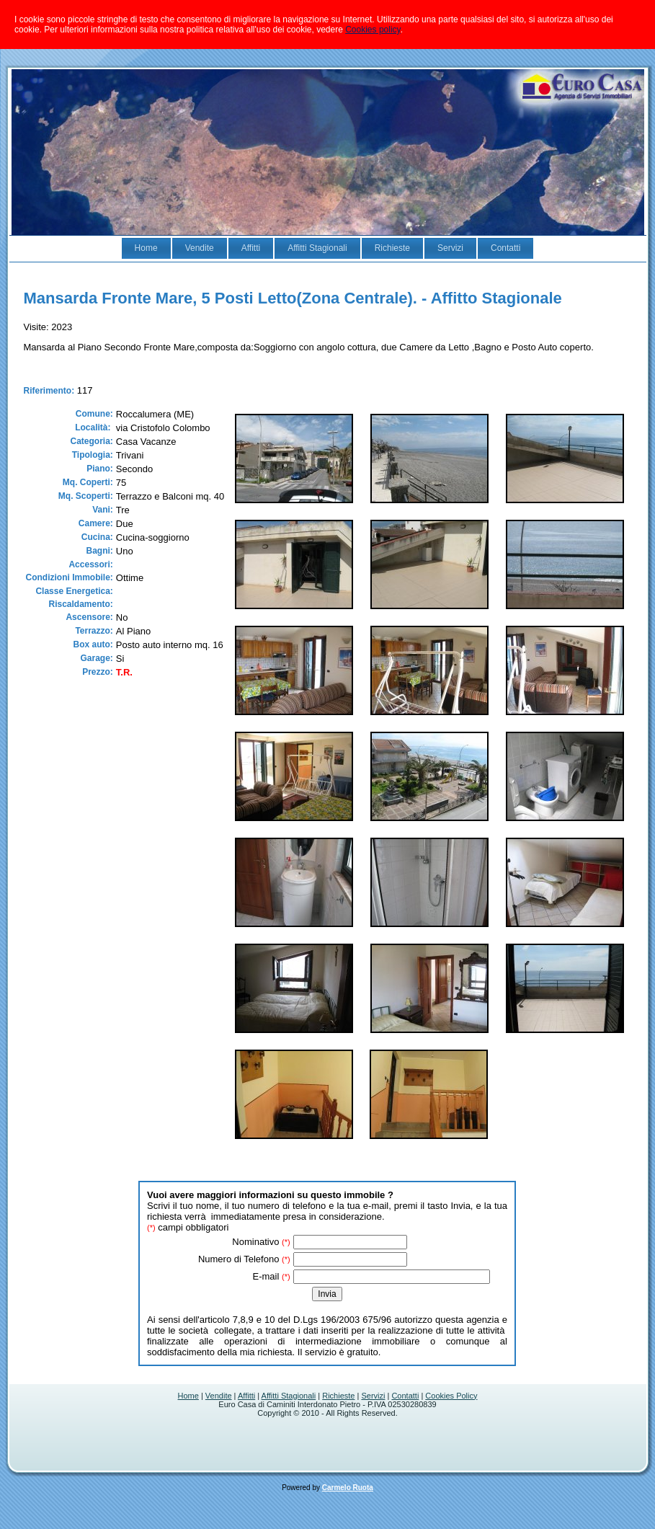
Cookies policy (372, 30)
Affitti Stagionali (289, 1395)
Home (188, 1395)
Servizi (373, 1395)
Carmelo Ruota (347, 1488)
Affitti (246, 1395)
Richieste (338, 1395)
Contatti (405, 1395)
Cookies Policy (451, 1395)
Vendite (218, 1395)
